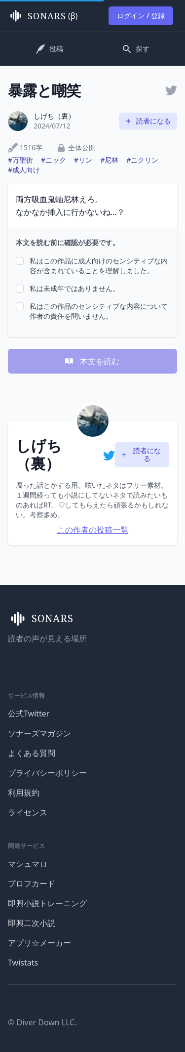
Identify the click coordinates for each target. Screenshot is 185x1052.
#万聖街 (20, 160)
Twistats (23, 962)
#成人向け (24, 169)
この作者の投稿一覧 (92, 529)
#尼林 (109, 160)
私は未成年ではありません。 (74, 288)
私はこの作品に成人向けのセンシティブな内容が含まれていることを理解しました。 (99, 265)
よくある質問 (31, 753)
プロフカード (31, 883)
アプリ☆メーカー (39, 942)
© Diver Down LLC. (42, 1022)
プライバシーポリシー (47, 772)
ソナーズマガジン (39, 733)
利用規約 (23, 792)
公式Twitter (28, 713)
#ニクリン (142, 160)
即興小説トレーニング (47, 903)
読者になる (147, 121)
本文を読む (91, 361)
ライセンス (27, 812)
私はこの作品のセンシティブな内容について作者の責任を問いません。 (99, 311)
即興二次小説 (31, 923)
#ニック (53, 160)
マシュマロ (27, 863)
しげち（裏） (54, 116)
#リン (83, 160)
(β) (42, 16)
